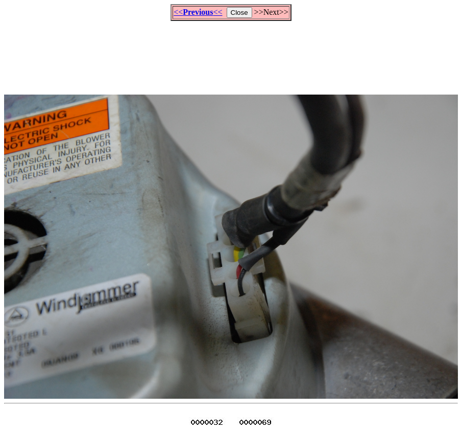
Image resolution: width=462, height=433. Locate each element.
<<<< (198, 12)
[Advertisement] (231, 53)
